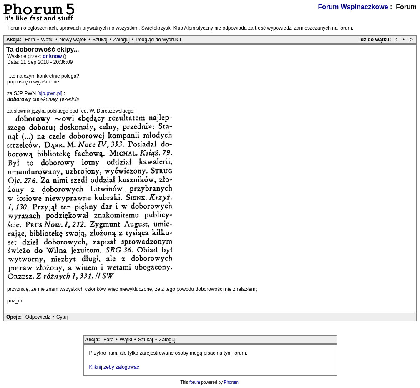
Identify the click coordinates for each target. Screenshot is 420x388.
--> (410, 40)
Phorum (231, 382)
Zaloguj (121, 40)
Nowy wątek (72, 40)
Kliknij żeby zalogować (114, 367)
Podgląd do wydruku (158, 40)
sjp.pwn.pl (50, 93)
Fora (30, 40)
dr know (53, 56)
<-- (398, 40)
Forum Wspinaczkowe (353, 6)
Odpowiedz (37, 317)
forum (194, 382)
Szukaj (99, 40)
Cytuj (62, 317)
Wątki (47, 40)
